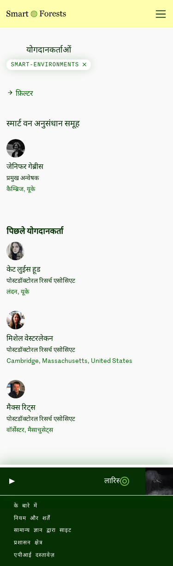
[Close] (84, 65)
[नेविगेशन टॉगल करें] (157, 14)
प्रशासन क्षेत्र (28, 543)
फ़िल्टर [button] (20, 93)
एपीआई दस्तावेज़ (34, 555)
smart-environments (49, 65)
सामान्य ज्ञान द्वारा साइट (43, 530)
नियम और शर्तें (32, 518)
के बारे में (25, 506)
